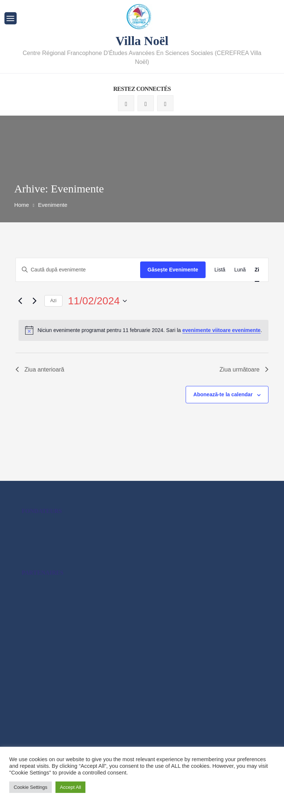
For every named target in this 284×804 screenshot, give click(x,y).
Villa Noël (142, 40)
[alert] (143, 329)
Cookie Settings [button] (30, 787)
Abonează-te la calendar (223, 394)
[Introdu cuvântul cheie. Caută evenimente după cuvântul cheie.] (78, 269)
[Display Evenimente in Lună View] (240, 269)
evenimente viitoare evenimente (221, 330)
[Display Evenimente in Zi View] (257, 269)
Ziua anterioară (40, 369)
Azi (53, 300)
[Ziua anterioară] (20, 300)
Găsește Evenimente (173, 269)
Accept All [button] (70, 787)
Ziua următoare (244, 369)
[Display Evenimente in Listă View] (220, 269)
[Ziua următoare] (34, 300)
